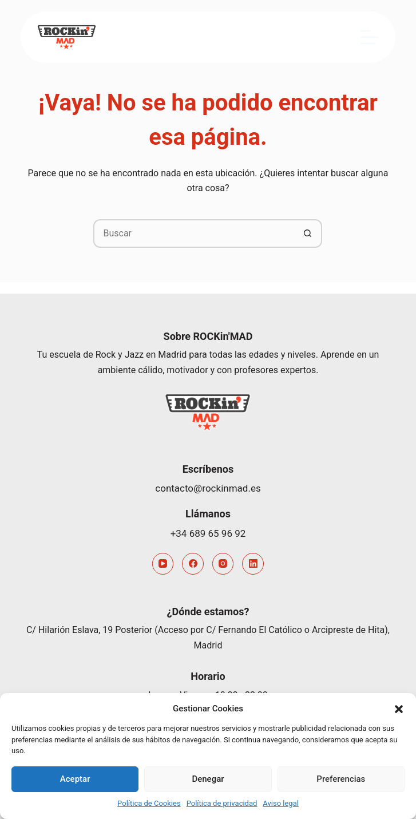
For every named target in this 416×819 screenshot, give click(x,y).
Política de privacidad (222, 803)
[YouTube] (163, 564)
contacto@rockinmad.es (207, 488)
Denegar (208, 779)
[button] (399, 709)
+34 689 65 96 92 (208, 533)
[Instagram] (223, 564)
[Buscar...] (193, 233)
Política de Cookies (149, 803)
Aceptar (75, 779)
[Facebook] (193, 564)
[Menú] (369, 37)
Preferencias (340, 779)
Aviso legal (281, 803)
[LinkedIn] (253, 564)
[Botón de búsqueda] (308, 233)
